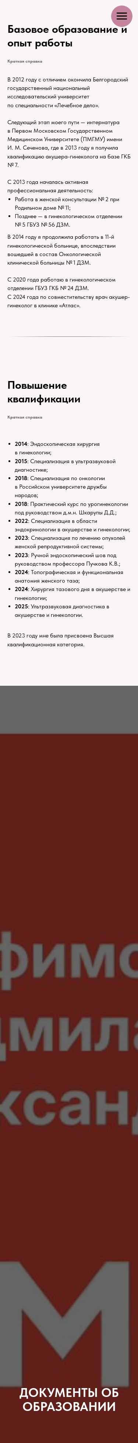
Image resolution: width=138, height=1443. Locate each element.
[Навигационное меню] (122, 16)
